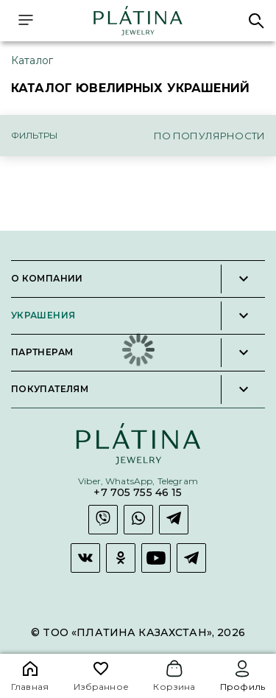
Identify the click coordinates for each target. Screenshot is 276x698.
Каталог (32, 60)
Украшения (43, 315)
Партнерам (42, 352)
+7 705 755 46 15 (137, 492)
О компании (47, 278)
